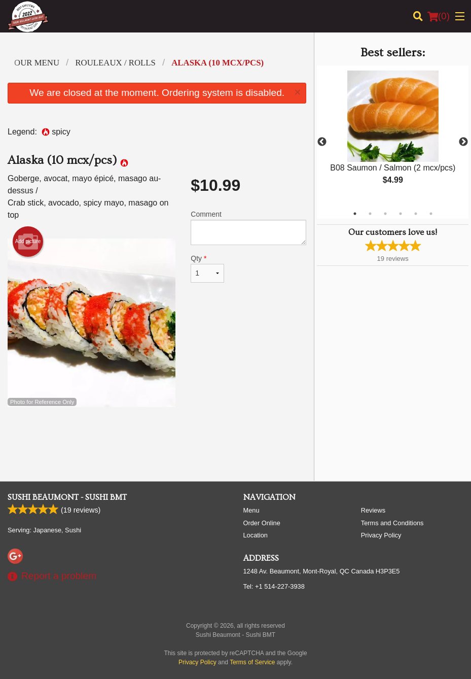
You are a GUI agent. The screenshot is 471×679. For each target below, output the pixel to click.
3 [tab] (385, 214)
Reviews (373, 510)
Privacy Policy (381, 535)
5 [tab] (416, 214)
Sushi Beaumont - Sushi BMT (67, 497)
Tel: (274, 586)
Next (463, 142)
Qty (207, 268)
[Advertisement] (157, 440)
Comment (248, 227)
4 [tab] (400, 214)
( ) (438, 16)
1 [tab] (355, 214)
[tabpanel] (392, 136)
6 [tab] (431, 214)
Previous (322, 142)
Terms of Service (252, 662)
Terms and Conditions (392, 523)
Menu (251, 510)
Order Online (261, 523)
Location (255, 535)
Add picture (28, 241)
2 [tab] (370, 214)
